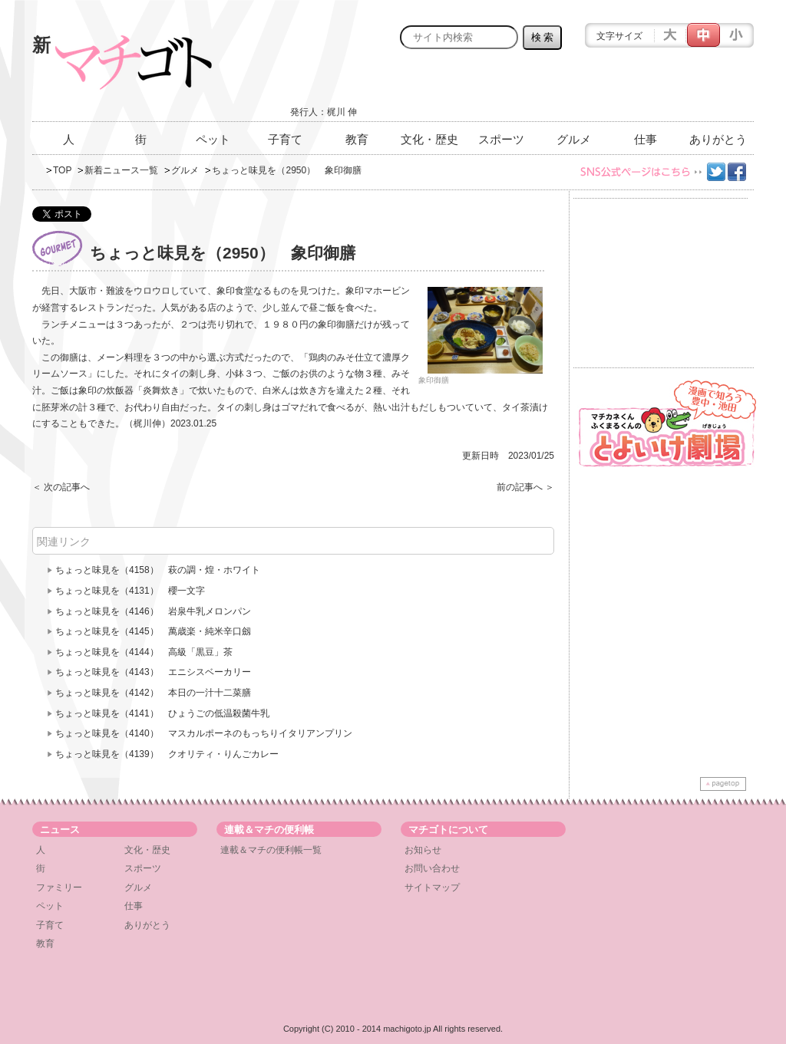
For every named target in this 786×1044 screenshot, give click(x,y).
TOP (62, 170)
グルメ (573, 139)
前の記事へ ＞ (525, 487)
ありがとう (718, 139)
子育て (285, 139)
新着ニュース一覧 (121, 170)
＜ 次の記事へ (61, 487)
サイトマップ (432, 887)
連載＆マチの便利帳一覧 (271, 850)
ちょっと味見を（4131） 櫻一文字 (130, 590)
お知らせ (423, 850)
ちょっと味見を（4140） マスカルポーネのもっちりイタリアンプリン (203, 733)
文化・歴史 (429, 139)
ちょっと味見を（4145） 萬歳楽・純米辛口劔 (153, 631)
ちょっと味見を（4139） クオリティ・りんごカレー (167, 754)
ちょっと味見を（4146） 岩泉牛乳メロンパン (153, 611)
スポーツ (501, 139)
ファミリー (59, 887)
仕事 (645, 139)
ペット (213, 139)
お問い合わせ (432, 868)
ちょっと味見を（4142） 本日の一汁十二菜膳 (153, 692)
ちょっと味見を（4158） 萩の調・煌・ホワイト (157, 570)
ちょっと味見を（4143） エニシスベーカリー (153, 672)
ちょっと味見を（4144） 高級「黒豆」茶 (144, 652)
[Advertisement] (574, 90)
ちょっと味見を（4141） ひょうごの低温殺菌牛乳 (162, 713)
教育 (356, 139)
